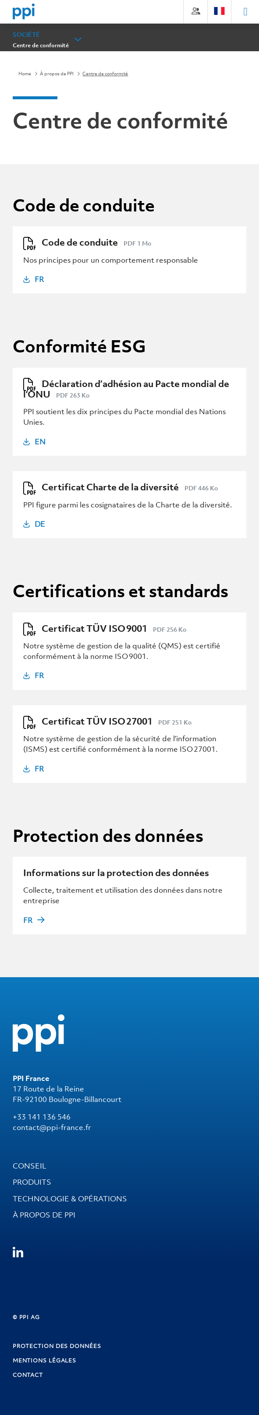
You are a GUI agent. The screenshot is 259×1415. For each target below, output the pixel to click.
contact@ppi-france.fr (52, 1127)
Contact (28, 1375)
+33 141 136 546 (42, 1117)
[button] (78, 39)
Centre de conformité (41, 45)
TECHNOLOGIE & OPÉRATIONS (70, 1199)
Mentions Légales (44, 1360)
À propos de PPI (57, 73)
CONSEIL (29, 1166)
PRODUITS (32, 1182)
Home (24, 73)
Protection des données (57, 1346)
